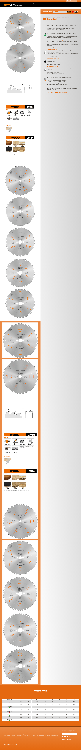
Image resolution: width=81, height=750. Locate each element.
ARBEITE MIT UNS (67, 3)
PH (30, 695)
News (39, 3)
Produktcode (11, 695)
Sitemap (16, 744)
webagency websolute (66, 739)
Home (5, 8)
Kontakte (74, 3)
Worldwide (45, 0)
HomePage (17, 3)
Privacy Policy (6, 744)
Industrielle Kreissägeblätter (12, 8)
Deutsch (55, 0)
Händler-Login (61, 0)
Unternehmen (23, 3)
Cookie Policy (11, 744)
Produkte (29, 3)
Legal (42, 3)
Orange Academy (18, 5)
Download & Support (49, 3)
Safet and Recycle (59, 3)
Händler (34, 3)
